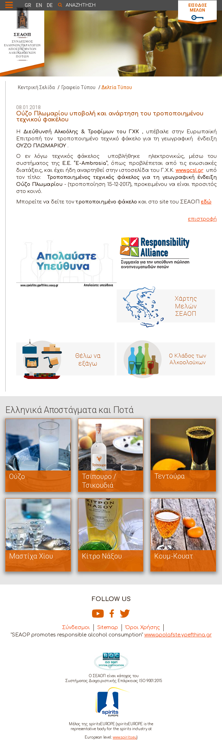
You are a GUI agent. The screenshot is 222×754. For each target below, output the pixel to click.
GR (28, 5)
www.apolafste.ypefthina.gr (178, 635)
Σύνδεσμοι (76, 627)
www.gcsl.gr (189, 170)
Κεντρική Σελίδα (36, 87)
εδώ (206, 202)
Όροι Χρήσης (142, 627)
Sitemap (107, 627)
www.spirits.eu (125, 737)
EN (39, 5)
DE (50, 5)
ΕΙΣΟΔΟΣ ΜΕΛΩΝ (197, 8)
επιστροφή (202, 219)
